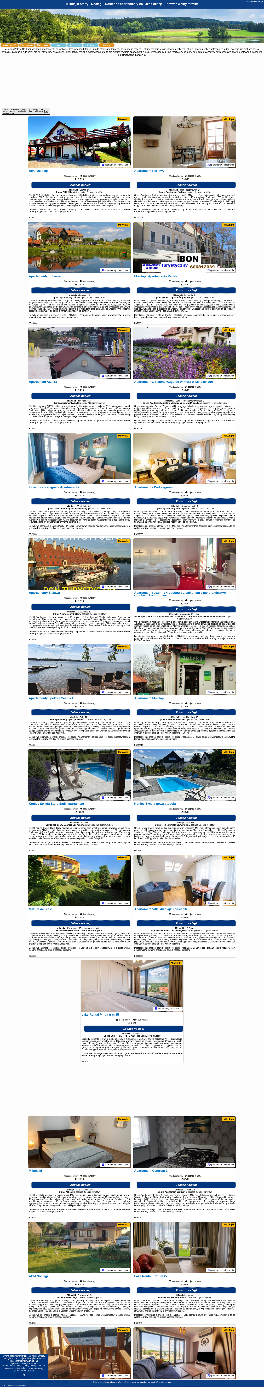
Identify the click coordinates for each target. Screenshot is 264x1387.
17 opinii (206, 930)
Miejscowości (42, 45)
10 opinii (202, 825)
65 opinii (201, 508)
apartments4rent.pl (254, 1)
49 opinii (200, 1192)
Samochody (75, 45)
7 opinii (199, 1297)
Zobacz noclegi (80, 185)
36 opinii (94, 297)
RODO (30, 1371)
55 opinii (100, 508)
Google (7, 1358)
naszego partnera (63, 211)
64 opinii (203, 297)
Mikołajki (123, 119)
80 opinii (215, 403)
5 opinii (101, 825)
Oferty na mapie (26, 45)
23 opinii (87, 1192)
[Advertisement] (132, 82)
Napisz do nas (165, 1382)
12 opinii (89, 1297)
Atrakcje (90, 45)
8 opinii (180, 619)
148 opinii (98, 719)
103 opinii (92, 403)
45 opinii (93, 614)
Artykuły (106, 45)
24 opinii (199, 719)
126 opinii (89, 192)
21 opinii (148, 1036)
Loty (58, 45)
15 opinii (199, 192)
